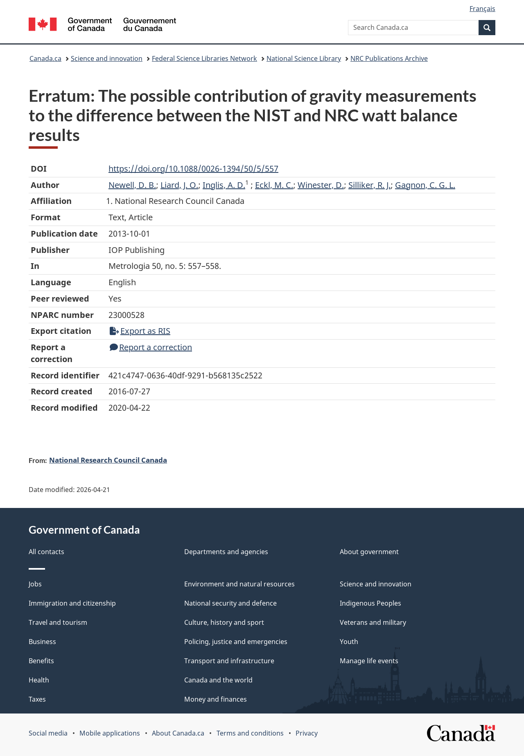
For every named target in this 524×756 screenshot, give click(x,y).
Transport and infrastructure (229, 660)
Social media (48, 733)
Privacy (307, 733)
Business (42, 641)
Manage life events (369, 660)
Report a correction (151, 347)
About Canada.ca (178, 733)
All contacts (46, 551)
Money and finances (215, 699)
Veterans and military (373, 622)
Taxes (37, 699)
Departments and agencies (226, 551)
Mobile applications (109, 733)
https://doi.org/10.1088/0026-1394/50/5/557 (193, 168)
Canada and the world (218, 679)
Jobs (35, 583)
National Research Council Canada (108, 460)
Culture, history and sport (224, 622)
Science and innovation (106, 58)
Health (39, 679)
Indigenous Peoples (370, 603)
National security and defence (230, 603)
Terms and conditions (250, 733)
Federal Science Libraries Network (204, 58)
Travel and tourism (58, 622)
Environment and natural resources (239, 583)
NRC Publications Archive (389, 58)
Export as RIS (140, 330)
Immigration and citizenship (72, 603)
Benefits (41, 660)
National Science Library (304, 58)
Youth (349, 641)
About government (369, 551)
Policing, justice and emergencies (235, 641)
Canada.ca (45, 58)
